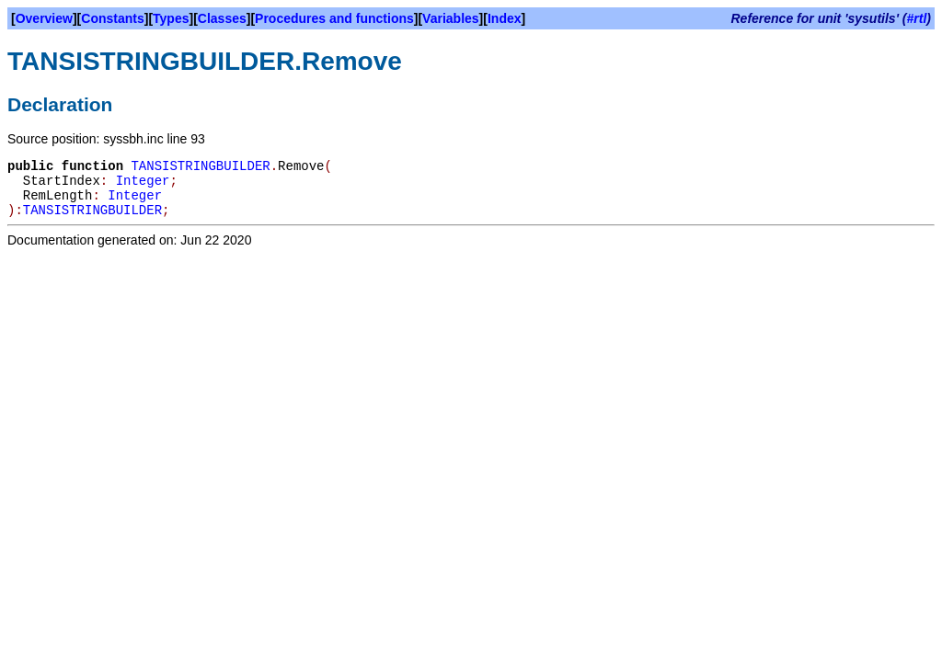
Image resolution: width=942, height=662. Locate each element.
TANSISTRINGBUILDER (200, 166)
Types (171, 18)
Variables (450, 18)
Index (505, 18)
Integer (143, 181)
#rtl (917, 18)
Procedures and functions (334, 18)
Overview (44, 18)
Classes (222, 18)
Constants (112, 18)
